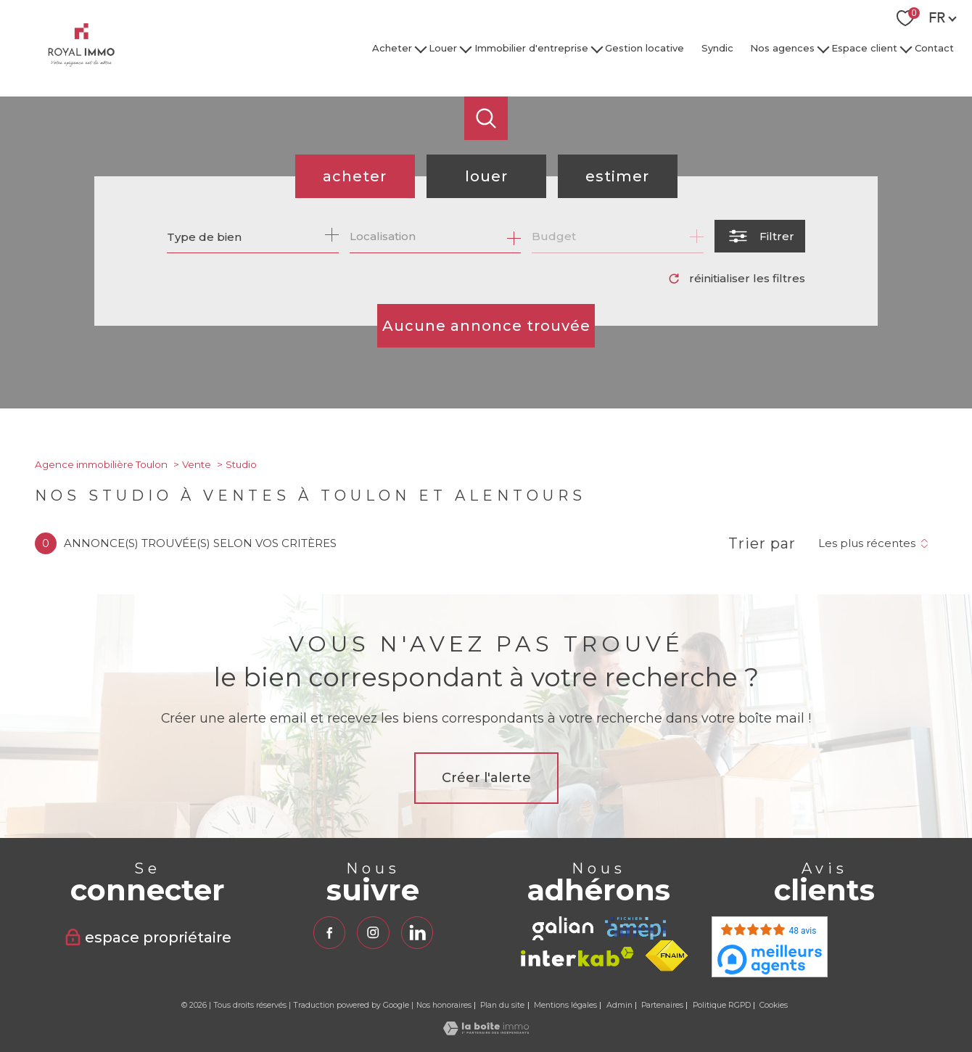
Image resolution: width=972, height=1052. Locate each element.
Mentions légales (565, 1005)
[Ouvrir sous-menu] (420, 48)
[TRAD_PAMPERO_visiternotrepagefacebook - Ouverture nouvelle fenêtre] (329, 932)
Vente (196, 464)
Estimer (617, 176)
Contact (934, 48)
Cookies (773, 1005)
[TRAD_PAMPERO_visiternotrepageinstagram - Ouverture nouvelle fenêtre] (373, 932)
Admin (619, 1005)
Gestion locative (644, 48)
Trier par (762, 543)
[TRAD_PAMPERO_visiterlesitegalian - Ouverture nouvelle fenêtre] (562, 928)
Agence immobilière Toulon (101, 464)
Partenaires (662, 1005)
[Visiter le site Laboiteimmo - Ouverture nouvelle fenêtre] (486, 1031)
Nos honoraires (443, 1005)
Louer (443, 48)
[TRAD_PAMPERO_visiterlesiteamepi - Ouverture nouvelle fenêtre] (635, 928)
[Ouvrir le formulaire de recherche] (759, 236)
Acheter (392, 48)
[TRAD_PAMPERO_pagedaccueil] (81, 63)
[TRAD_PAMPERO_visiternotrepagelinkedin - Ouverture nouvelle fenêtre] (417, 932)
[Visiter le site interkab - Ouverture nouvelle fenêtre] (577, 956)
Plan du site (502, 1005)
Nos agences (782, 48)
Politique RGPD (722, 1005)
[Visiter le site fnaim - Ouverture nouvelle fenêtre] (667, 955)
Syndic (717, 48)
